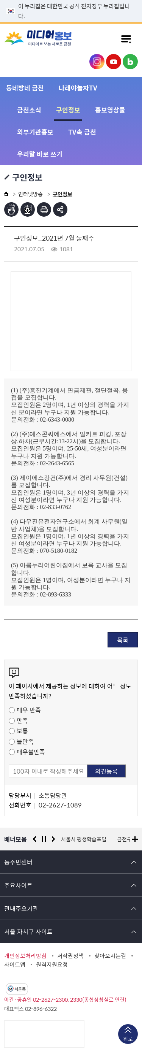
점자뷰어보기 (11, 209)
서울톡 (20, 989)
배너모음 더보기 (135, 839)
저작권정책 (70, 955)
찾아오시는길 (110, 955)
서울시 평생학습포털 (83, 839)
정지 (44, 839)
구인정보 (68, 109)
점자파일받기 (27, 209)
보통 (22, 730)
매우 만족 (29, 709)
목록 (122, 639)
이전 (34, 839)
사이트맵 (14, 964)
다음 (53, 839)
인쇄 (44, 209)
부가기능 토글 (60, 209)
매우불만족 (31, 751)
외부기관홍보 (35, 131)
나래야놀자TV (78, 87)
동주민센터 (18, 861)
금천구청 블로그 (130, 61)
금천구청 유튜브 (113, 61)
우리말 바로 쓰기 (39, 154)
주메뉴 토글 (126, 39)
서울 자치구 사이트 (28, 931)
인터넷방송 (30, 194)
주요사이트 (18, 885)
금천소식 (29, 109)
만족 (22, 720)
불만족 (25, 741)
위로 (128, 1039)
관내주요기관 (21, 908)
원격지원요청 (52, 964)
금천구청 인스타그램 (97, 61)
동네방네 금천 (25, 87)
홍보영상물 (110, 109)
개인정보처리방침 (25, 955)
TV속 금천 (82, 131)
